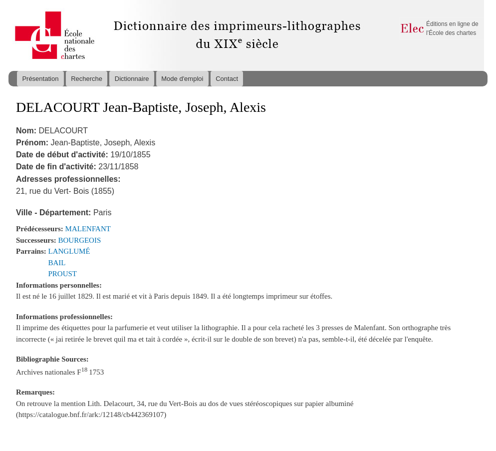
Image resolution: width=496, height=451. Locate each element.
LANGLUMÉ (69, 251)
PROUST (62, 274)
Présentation (40, 78)
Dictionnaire (132, 78)
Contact (227, 78)
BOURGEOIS (79, 240)
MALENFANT (88, 229)
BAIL (57, 263)
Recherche (86, 78)
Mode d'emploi (182, 78)
